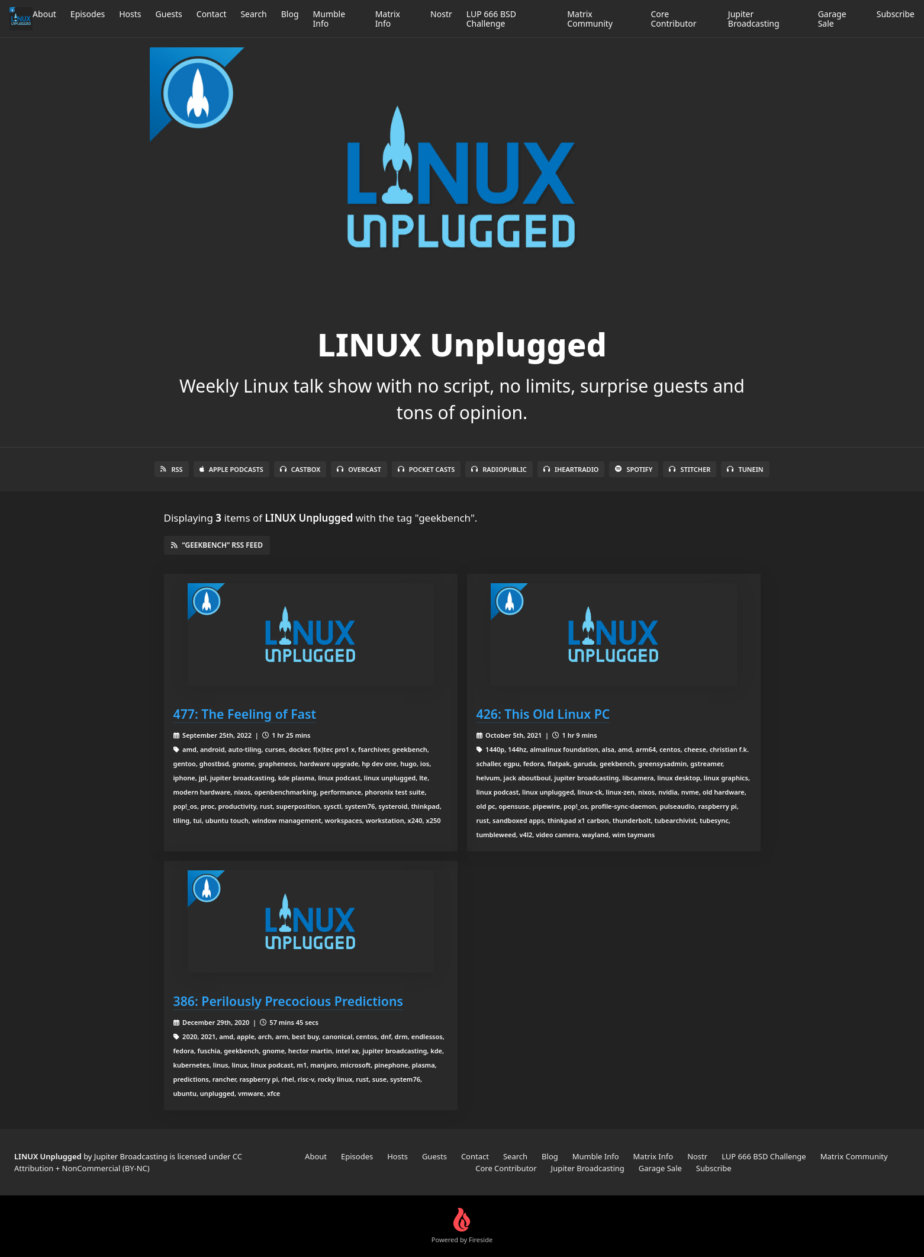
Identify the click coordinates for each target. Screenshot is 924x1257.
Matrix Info (387, 18)
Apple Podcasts (231, 469)
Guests (169, 14)
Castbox (300, 469)
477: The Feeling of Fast (245, 713)
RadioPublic (499, 469)
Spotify (633, 469)
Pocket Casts (426, 469)
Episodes (87, 14)
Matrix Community (590, 18)
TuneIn (745, 469)
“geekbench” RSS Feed (217, 545)
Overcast (359, 469)
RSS (171, 469)
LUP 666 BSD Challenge (491, 18)
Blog (290, 14)
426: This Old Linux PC (543, 713)
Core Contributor (674, 18)
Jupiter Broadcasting (754, 18)
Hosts (130, 14)
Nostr (441, 14)
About (44, 14)
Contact (212, 14)
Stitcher (689, 469)
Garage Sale (832, 18)
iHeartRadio (571, 469)
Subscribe (896, 14)
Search (253, 14)
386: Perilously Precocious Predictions (288, 1001)
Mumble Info (329, 18)
